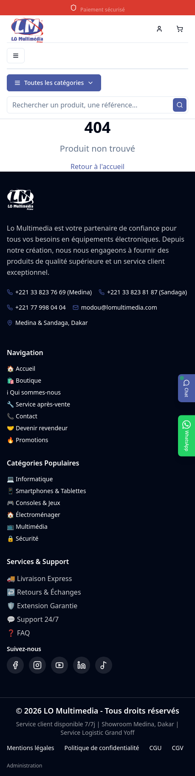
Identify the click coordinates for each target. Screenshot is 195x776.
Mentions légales (30, 748)
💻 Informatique (30, 479)
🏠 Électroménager (33, 515)
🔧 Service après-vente (38, 404)
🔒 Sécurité (22, 538)
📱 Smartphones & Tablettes (46, 491)
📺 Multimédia (27, 526)
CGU (155, 748)
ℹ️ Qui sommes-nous (34, 392)
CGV (177, 748)
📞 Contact (22, 416)
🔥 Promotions (27, 440)
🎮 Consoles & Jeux (33, 503)
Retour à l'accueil (97, 166)
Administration (24, 765)
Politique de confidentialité (102, 748)
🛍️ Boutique (24, 380)
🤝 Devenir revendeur (37, 428)
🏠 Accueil (21, 368)
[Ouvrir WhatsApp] (186, 435)
